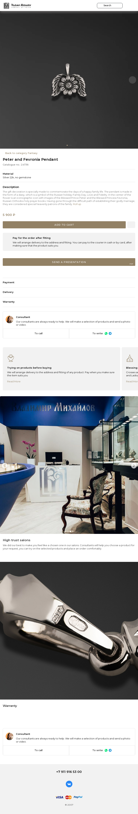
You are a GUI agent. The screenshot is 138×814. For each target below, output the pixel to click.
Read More (14, 381)
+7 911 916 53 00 (69, 772)
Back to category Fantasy (21, 153)
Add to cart (64, 224)
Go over (62, 6)
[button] (132, 80)
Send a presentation (92, 263)
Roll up (77, 204)
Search (105, 5)
